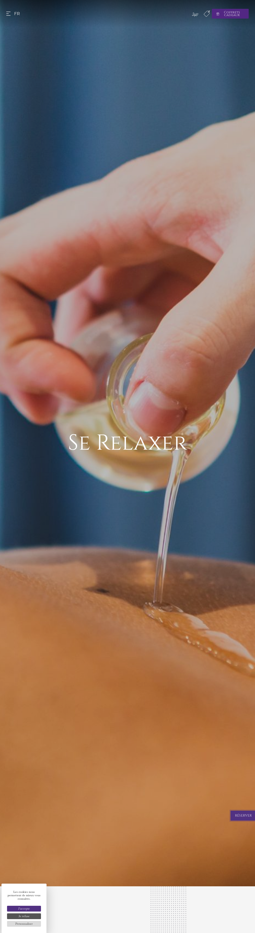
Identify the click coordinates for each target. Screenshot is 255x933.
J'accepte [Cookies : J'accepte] (24, 908)
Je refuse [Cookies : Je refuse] (24, 916)
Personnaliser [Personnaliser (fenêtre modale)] (24, 924)
